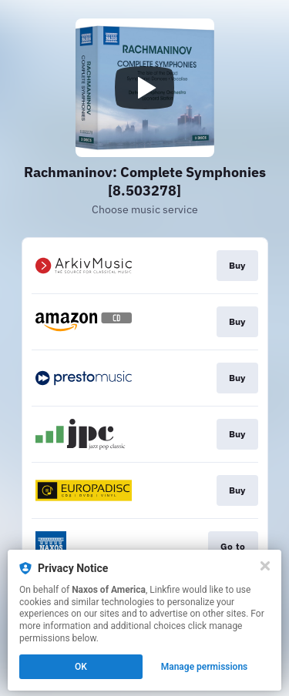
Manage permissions (204, 666)
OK (81, 666)
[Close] (265, 566)
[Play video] (145, 87)
